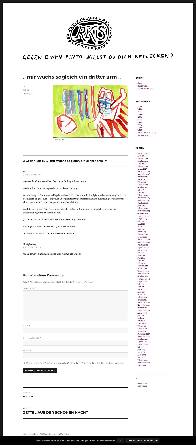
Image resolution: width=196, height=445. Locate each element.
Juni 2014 (141, 206)
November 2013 (144, 211)
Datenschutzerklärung (142, 440)
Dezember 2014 (144, 198)
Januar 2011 (142, 300)
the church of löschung (147, 133)
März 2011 (142, 295)
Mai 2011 (141, 289)
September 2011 (144, 279)
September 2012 (144, 248)
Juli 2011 (141, 284)
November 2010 (144, 305)
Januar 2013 (142, 237)
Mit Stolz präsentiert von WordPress (54, 434)
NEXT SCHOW (143, 86)
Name (26, 326)
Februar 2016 (143, 185)
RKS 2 (140, 112)
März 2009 (142, 357)
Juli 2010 (141, 316)
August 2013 (142, 219)
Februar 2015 (143, 195)
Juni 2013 (141, 224)
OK (120, 440)
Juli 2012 (141, 253)
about (140, 83)
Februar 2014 (143, 208)
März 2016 (142, 182)
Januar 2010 (142, 331)
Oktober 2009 (143, 339)
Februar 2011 (143, 297)
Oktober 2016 (143, 177)
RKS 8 (140, 127)
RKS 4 (140, 117)
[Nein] (193, 440)
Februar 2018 (143, 158)
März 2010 (142, 326)
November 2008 (144, 363)
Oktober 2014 (143, 203)
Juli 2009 (141, 347)
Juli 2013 (141, 221)
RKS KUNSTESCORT (145, 89)
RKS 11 (140, 109)
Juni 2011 (141, 287)
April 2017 (142, 164)
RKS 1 (140, 106)
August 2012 (142, 250)
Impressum (142, 386)
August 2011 (142, 282)
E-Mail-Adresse (32, 338)
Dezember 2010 (144, 302)
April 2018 (142, 156)
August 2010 (142, 313)
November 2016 (144, 174)
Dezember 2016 (144, 172)
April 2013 (141, 229)
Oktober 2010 (143, 308)
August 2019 (142, 153)
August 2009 (143, 344)
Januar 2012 (142, 268)
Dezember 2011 (144, 271)
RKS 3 (140, 114)
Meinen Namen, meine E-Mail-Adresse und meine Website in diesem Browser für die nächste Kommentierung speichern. (74, 363)
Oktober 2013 (143, 213)
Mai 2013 (141, 227)
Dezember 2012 (144, 240)
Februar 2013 (143, 234)
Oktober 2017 (143, 161)
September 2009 (144, 342)
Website (27, 350)
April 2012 (142, 261)
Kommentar (30, 288)
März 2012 (142, 263)
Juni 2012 (141, 255)
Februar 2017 (143, 166)
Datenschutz (143, 383)
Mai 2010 (141, 321)
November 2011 (144, 274)
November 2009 (144, 337)
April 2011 (141, 292)
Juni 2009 (141, 350)
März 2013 (142, 232)
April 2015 (142, 193)
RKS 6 (140, 122)
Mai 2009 (141, 352)
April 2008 (142, 365)
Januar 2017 (142, 169)
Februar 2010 (143, 329)
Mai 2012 (141, 258)
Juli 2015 (141, 190)
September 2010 (144, 310)
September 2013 (144, 216)
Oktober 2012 (143, 245)
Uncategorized (29, 94)
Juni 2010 (141, 318)
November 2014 (144, 200)
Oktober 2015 (143, 187)
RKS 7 (140, 125)
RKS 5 (140, 120)
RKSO (140, 130)
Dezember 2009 (144, 334)
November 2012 (144, 242)
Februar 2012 (143, 266)
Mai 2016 (141, 179)
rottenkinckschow (30, 434)
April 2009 (142, 355)
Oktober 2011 (143, 276)
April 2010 (142, 323)
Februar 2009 (143, 360)
